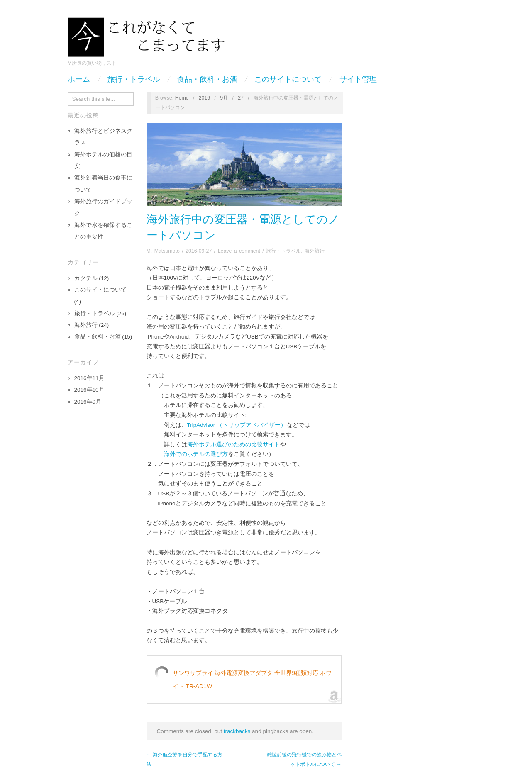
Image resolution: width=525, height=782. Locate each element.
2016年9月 (88, 402)
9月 (224, 98)
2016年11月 (89, 378)
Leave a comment (239, 251)
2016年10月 (89, 390)
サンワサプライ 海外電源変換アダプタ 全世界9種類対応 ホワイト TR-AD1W (252, 679)
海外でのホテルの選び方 (196, 454)
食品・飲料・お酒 (207, 79)
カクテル (86, 278)
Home (182, 98)
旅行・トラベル (133, 79)
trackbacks (237, 731)
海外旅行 (86, 325)
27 (241, 98)
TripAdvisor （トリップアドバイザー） (237, 425)
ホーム (79, 79)
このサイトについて (288, 79)
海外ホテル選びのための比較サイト (233, 444)
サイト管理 (358, 79)
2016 (204, 98)
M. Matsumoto (163, 251)
